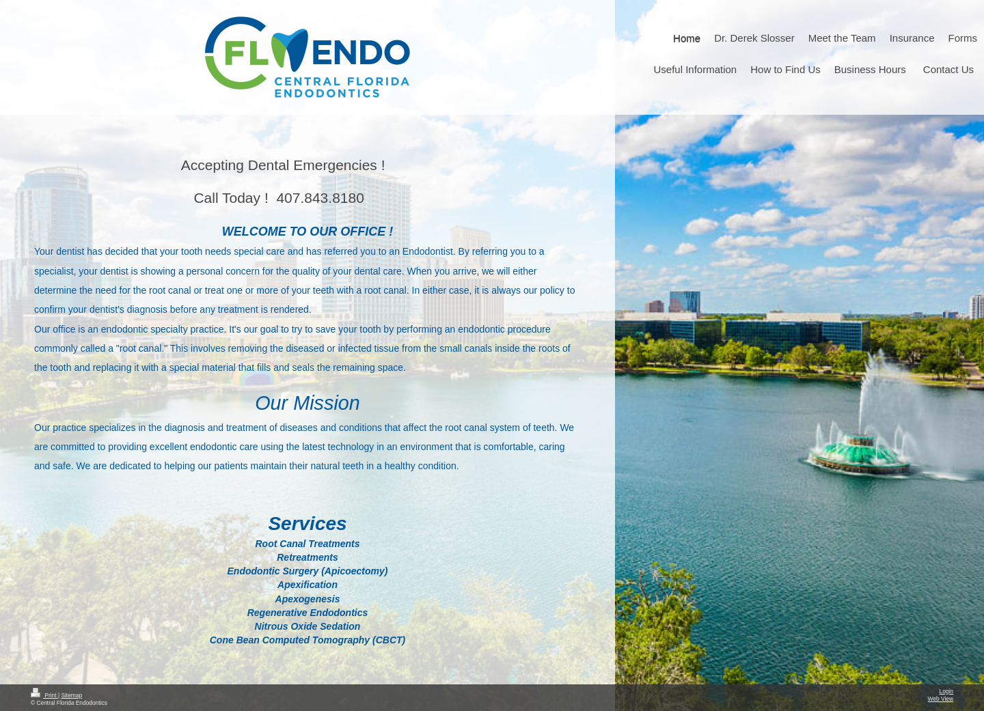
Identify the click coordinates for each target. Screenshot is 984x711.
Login (947, 691)
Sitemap (71, 695)
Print (44, 695)
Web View (940, 698)
